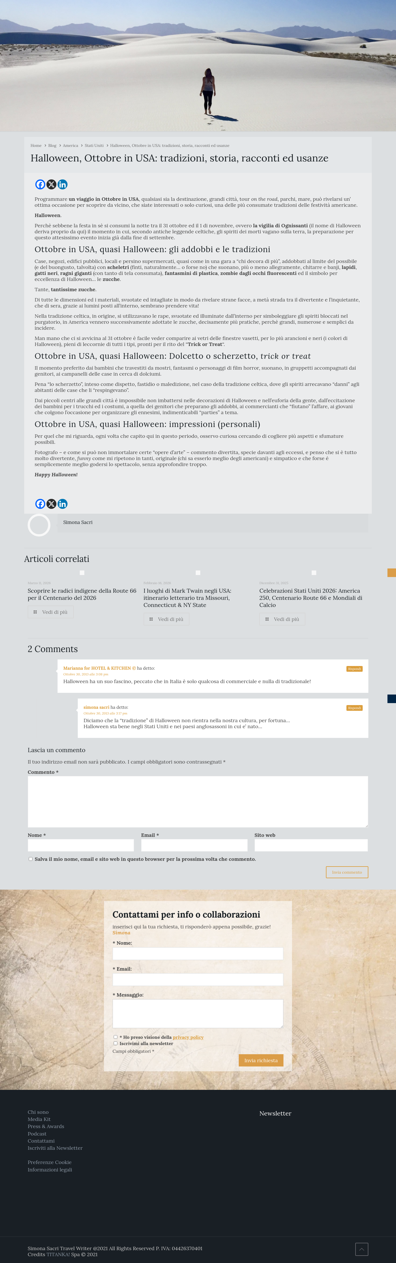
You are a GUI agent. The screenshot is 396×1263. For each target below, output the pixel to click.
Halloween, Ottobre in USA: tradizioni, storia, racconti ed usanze (169, 145)
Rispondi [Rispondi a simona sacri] (354, 708)
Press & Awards (46, 1126)
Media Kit (39, 1119)
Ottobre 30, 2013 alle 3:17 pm (105, 713)
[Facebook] (40, 184)
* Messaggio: (128, 995)
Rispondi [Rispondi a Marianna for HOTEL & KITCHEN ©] (354, 669)
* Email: (122, 969)
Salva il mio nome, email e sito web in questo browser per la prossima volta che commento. (145, 859)
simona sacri (96, 707)
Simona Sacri (78, 522)
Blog (52, 145)
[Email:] (198, 979)
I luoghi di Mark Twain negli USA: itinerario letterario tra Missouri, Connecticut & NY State (187, 597)
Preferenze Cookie (50, 1162)
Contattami (41, 1140)
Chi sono (38, 1112)
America (70, 145)
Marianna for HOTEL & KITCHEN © (99, 668)
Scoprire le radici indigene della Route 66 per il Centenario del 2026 (82, 594)
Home (36, 145)
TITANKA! (58, 1254)
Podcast (37, 1133)
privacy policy (188, 1037)
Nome (37, 835)
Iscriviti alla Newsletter (55, 1148)
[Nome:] (198, 953)
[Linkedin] (63, 184)
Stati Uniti (94, 145)
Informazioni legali (50, 1169)
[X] (51, 184)
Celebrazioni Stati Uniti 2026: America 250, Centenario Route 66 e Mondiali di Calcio (310, 597)
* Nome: (122, 943)
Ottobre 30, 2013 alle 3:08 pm (85, 674)
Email (150, 835)
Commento (43, 772)
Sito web (264, 835)
